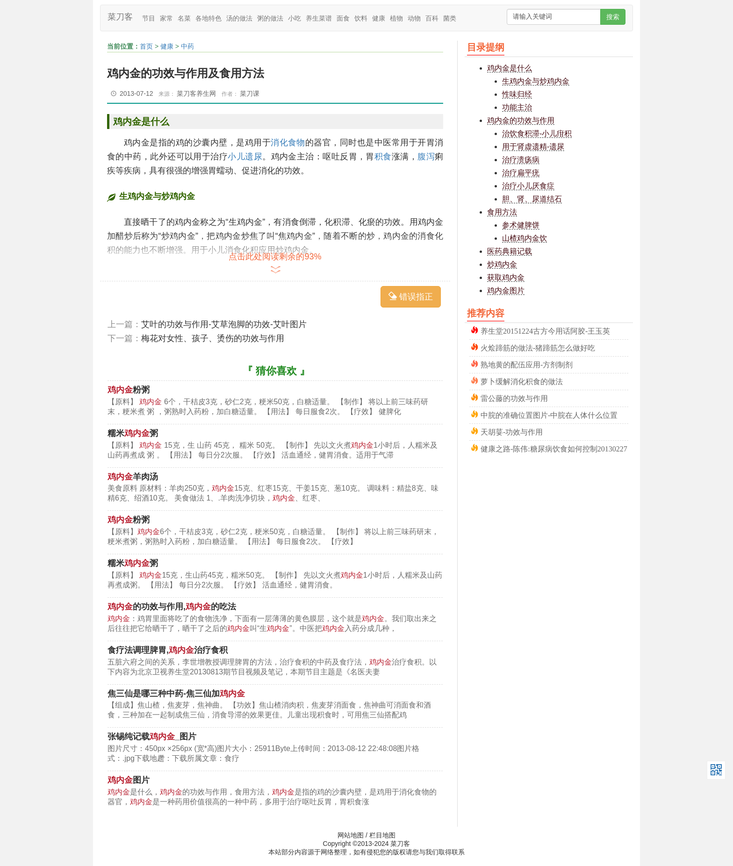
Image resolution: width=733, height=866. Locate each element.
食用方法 (502, 212)
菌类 (449, 18)
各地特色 (208, 18)
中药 (187, 46)
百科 (431, 18)
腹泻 (426, 156)
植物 (396, 18)
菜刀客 (120, 16)
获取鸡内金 (506, 277)
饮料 (360, 18)
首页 (146, 46)
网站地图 (351, 835)
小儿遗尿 (245, 156)
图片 (129, 780)
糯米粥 (133, 433)
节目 (148, 18)
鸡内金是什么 (509, 68)
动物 (414, 18)
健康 (378, 18)
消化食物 (288, 142)
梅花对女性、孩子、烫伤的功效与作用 (212, 338)
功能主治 (517, 107)
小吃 (294, 18)
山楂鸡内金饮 (524, 238)
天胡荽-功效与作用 (512, 431)
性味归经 (517, 94)
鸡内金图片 (506, 290)
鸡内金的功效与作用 (520, 120)
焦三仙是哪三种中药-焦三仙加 (176, 693)
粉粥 (129, 389)
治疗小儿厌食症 (528, 186)
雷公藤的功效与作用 (514, 397)
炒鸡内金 (502, 264)
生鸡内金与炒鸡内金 (535, 81)
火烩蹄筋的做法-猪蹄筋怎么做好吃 (538, 347)
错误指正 (410, 296)
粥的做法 (270, 18)
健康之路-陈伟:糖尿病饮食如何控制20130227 (554, 448)
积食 (383, 156)
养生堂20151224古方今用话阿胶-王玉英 (545, 330)
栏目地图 (382, 835)
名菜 (184, 18)
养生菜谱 (319, 18)
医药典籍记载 (509, 251)
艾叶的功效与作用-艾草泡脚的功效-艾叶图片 (224, 324)
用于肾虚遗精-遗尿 (533, 146)
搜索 (612, 17)
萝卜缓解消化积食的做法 (522, 380)
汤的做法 (239, 18)
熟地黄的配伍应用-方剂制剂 (527, 363)
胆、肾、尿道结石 (532, 199)
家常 (166, 18)
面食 (343, 18)
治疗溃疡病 (520, 160)
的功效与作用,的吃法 (172, 606)
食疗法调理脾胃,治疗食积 (168, 650)
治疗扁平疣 (520, 173)
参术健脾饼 (520, 225)
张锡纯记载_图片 (152, 736)
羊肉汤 (133, 476)
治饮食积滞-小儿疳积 (537, 133)
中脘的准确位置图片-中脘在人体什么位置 (549, 414)
